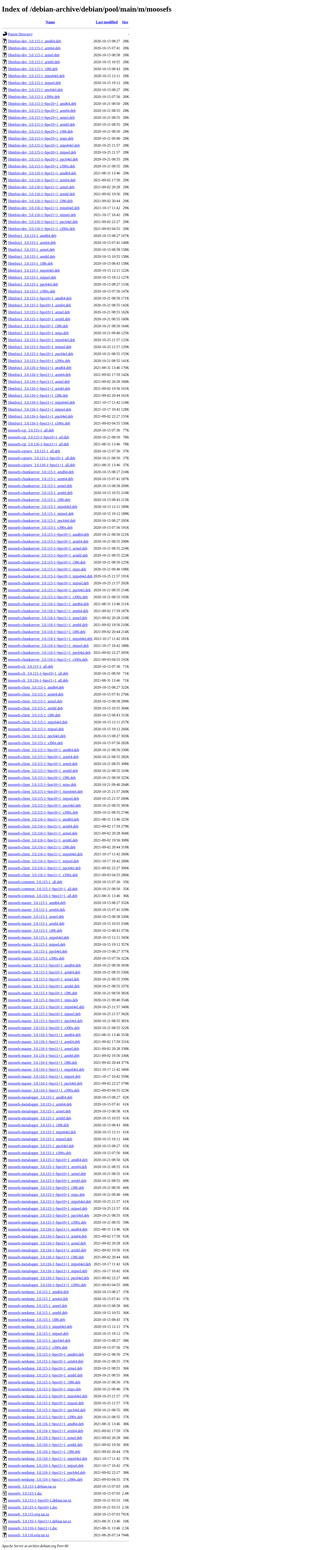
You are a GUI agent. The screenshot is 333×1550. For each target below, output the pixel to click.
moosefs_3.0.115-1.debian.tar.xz (32, 1486)
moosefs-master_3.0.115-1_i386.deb (35, 931)
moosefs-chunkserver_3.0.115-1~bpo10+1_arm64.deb (48, 541)
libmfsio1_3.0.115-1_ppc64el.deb (33, 284)
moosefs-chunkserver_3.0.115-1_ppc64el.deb (41, 521)
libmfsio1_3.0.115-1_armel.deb (31, 250)
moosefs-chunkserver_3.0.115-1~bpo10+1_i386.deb (47, 562)
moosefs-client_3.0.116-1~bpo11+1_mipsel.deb (43, 861)
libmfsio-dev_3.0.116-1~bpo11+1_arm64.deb (42, 180)
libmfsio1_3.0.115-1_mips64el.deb (34, 270)
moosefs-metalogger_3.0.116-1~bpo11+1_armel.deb (47, 1243)
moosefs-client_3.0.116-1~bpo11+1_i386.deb (42, 847)
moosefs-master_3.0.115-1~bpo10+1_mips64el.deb (46, 1007)
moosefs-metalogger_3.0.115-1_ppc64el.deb (41, 1146)
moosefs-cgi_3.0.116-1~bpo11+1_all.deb (38, 444)
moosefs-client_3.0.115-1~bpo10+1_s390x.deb (43, 812)
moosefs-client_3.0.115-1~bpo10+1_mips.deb (42, 785)
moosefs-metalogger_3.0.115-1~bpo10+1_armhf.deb (47, 1181)
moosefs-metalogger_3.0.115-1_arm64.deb (40, 1104)
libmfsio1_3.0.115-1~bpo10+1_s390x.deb (39, 361)
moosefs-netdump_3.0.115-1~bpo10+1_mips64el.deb (47, 1396)
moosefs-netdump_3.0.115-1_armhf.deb (38, 1313)
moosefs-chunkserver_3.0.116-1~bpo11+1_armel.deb (47, 618)
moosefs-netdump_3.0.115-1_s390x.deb (38, 1347)
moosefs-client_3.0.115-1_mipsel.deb (36, 729)
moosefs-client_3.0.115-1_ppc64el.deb (37, 736)
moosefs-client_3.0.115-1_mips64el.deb (38, 722)
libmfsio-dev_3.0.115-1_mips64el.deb (36, 76)
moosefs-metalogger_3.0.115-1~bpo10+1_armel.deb (47, 1174)
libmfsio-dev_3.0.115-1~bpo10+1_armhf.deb (41, 124)
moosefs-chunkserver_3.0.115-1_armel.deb (40, 486)
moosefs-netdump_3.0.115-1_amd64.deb (38, 1292)
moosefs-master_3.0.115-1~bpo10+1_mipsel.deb (44, 1014)
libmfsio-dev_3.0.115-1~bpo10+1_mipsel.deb (42, 152)
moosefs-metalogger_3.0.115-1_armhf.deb (39, 1118)
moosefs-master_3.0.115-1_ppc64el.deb (37, 951)
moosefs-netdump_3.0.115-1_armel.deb (37, 1306)
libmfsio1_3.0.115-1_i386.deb (30, 263)
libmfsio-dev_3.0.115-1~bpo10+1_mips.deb (40, 138)
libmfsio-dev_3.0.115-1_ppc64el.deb (35, 90)
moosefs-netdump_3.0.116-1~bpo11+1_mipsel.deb (45, 1466)
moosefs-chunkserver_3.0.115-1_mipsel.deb (41, 514)
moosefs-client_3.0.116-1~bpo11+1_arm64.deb (43, 826)
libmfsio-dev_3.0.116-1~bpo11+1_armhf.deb (41, 194)
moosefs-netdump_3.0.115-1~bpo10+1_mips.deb (44, 1389)
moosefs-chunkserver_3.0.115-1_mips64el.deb (42, 507)
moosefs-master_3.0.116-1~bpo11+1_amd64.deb (44, 1035)
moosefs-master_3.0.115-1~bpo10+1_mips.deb (43, 1000)
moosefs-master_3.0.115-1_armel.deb (36, 917)
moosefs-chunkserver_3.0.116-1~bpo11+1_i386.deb (46, 632)
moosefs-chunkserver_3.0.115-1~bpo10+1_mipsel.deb (48, 583)
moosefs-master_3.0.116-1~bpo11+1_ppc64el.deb (45, 1083)
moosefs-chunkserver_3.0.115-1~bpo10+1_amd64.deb (48, 534)
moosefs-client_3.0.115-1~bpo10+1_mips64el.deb (45, 792)
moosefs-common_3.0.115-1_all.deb (35, 882)
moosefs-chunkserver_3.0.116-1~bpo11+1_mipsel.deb (48, 646)
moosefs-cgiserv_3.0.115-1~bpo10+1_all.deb (41, 458)
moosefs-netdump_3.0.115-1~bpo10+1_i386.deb (44, 1382)
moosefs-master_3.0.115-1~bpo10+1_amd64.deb (44, 965)
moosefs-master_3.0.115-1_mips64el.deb (38, 937)
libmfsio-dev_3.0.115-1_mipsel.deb (34, 83)
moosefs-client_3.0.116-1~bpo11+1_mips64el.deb (45, 854)
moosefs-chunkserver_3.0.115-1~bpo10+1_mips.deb (47, 569)
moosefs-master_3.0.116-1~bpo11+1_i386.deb (42, 1063)
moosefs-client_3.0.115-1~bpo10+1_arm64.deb (43, 757)
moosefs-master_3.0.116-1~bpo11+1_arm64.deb (44, 1042)
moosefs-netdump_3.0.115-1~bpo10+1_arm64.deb (45, 1361)
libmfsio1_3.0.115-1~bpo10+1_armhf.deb (39, 319)
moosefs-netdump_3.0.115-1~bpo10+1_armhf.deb (45, 1375)
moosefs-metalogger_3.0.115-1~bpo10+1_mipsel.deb (47, 1208)
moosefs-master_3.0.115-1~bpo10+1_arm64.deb (44, 972)
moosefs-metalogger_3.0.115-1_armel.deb (39, 1111)
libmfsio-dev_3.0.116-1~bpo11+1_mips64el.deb (44, 208)
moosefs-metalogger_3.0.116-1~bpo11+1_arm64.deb (47, 1236)
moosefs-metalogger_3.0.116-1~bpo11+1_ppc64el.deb (48, 1278)
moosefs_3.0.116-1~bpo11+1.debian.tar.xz (39, 1521)
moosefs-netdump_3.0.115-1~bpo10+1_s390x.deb (45, 1417)
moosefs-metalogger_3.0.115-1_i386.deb (38, 1125)
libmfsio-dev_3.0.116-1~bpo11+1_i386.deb (40, 201)
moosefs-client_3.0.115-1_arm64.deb (35, 694)
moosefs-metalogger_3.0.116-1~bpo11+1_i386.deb (46, 1257)
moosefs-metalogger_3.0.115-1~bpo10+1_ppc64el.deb (48, 1215)
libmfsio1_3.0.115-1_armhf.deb (31, 256)
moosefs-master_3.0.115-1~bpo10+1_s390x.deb (44, 1028)
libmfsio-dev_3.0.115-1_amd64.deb (34, 41)
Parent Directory (20, 34)
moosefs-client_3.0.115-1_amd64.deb (36, 687)
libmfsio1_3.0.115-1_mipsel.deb (32, 277)
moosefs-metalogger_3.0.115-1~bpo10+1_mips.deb (46, 1195)
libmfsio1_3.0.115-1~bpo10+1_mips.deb (38, 333)
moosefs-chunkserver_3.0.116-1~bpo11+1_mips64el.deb (50, 639)
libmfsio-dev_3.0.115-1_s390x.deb (34, 97)
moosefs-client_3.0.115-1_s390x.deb (35, 743)
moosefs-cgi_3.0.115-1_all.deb (31, 430)
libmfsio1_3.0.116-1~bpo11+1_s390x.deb (39, 423)
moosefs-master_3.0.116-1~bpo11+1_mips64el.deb (46, 1069)
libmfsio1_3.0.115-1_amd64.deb (32, 236)
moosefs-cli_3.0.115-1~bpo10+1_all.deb (38, 673)
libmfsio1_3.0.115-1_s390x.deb (31, 291)
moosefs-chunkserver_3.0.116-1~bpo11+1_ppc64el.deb (49, 653)
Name (50, 22)
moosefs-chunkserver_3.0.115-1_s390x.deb (40, 527)
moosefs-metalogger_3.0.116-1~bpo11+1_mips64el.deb (49, 1264)
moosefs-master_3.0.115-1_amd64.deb (37, 903)
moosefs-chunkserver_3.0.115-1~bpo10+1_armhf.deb (48, 555)
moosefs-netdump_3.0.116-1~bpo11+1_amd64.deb (46, 1424)
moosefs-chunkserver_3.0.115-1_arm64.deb (40, 479)
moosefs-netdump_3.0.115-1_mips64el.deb (40, 1327)
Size (125, 22)
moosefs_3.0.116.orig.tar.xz (28, 1535)
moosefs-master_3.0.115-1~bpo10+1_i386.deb (42, 993)
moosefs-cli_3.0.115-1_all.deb (30, 666)
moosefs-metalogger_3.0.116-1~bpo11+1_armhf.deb (47, 1250)
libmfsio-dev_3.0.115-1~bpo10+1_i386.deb (40, 131)
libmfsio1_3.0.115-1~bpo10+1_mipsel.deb (39, 347)
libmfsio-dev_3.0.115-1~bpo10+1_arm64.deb (42, 111)
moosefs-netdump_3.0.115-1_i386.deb (36, 1320)
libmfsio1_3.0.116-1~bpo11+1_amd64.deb (39, 368)
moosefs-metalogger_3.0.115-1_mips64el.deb (42, 1132)
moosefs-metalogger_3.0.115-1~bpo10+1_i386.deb (46, 1188)
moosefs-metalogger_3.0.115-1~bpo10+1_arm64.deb (47, 1167)
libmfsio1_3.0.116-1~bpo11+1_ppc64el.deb (40, 416)
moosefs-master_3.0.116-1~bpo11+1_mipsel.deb (44, 1076)
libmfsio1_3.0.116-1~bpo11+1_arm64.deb (39, 375)
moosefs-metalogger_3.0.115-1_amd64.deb (40, 1097)
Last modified (107, 22)
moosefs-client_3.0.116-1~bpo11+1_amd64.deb (43, 819)
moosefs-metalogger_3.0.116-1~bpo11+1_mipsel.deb (47, 1271)
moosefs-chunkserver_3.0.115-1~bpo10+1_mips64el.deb (50, 576)
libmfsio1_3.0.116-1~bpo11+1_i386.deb (38, 395)
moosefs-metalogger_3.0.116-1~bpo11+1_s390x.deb (47, 1285)
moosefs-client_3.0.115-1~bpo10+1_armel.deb (42, 764)
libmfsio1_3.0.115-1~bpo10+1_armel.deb (39, 312)
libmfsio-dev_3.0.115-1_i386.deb (33, 69)
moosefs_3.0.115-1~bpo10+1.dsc (32, 1507)
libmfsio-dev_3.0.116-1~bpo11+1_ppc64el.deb (43, 222)
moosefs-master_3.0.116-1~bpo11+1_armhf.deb (43, 1056)
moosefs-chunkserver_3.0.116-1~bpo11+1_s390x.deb (48, 660)
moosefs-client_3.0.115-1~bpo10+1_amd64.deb (43, 750)
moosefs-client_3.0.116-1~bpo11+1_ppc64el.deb (44, 868)
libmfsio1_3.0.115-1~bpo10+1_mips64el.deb (41, 340)
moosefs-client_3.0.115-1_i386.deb (34, 715)
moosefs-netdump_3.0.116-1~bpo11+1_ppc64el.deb (46, 1472)
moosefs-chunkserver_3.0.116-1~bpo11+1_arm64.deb (48, 611)
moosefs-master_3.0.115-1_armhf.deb (36, 924)
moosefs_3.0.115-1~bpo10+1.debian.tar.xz (39, 1500)
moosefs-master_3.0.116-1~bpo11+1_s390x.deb (43, 1090)
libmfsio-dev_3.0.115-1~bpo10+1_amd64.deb (42, 104)
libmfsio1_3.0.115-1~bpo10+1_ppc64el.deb (40, 354)
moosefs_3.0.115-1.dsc (25, 1493)
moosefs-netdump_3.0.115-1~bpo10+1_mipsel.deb (46, 1403)
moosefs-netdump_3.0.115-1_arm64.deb (38, 1299)
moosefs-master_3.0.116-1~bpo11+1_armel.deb (43, 1049)
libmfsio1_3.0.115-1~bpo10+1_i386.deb (38, 326)
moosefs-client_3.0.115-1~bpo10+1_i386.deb (42, 778)
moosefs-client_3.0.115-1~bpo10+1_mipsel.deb (43, 798)
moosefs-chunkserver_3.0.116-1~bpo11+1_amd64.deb (48, 604)
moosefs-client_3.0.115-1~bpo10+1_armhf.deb (43, 771)
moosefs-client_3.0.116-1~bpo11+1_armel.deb (42, 833)
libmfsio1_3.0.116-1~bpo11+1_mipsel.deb (39, 409)
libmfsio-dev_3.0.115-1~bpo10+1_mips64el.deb (44, 145)
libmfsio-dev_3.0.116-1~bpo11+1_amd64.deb (42, 173)
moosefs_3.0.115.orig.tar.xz (28, 1514)
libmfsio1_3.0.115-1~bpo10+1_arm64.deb (39, 305)
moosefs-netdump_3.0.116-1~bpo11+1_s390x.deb (45, 1479)
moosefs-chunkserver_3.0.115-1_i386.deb (39, 500)
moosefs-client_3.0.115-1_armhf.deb (35, 708)
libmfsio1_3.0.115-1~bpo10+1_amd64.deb (39, 298)
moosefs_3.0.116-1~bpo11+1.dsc (32, 1528)
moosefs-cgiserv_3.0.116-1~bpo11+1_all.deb (41, 465)
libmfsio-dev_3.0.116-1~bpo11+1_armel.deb (41, 187)
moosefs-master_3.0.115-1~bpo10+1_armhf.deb (44, 986)
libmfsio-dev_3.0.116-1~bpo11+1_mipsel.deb (42, 215)
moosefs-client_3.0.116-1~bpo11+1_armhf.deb (43, 840)
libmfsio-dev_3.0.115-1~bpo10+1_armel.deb (41, 118)
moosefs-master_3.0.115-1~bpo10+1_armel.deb (43, 979)
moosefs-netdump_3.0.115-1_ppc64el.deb (39, 1340)
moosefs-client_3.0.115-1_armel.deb (35, 701)
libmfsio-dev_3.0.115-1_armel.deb (33, 55)
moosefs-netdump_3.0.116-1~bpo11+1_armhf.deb (45, 1445)
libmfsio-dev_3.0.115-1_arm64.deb (34, 48)
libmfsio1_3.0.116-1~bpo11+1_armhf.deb (39, 389)
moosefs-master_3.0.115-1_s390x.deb (36, 958)
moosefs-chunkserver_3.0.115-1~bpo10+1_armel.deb (47, 548)
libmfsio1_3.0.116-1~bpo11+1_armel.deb (39, 382)
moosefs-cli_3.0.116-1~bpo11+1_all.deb (38, 680)
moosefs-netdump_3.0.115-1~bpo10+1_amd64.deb (46, 1354)
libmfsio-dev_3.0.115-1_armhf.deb (34, 62)
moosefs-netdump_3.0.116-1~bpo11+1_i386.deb (44, 1452)
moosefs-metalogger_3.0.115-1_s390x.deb (39, 1153)
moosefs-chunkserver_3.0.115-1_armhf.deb (40, 493)
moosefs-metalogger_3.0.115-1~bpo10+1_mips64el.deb (49, 1201)
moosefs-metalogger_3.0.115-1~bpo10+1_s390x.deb (47, 1222)
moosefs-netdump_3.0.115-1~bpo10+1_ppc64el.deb (47, 1410)
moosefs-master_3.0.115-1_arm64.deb (36, 910)
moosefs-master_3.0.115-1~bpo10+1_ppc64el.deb (45, 1021)
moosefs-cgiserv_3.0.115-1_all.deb (34, 451)
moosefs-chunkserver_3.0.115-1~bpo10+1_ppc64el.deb (49, 590)
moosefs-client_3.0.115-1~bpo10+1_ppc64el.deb (44, 805)
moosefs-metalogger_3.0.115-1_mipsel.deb (40, 1139)
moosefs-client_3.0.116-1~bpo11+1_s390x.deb (43, 875)
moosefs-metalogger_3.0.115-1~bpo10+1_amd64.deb (48, 1160)
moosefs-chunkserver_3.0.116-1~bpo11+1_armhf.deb (48, 625)
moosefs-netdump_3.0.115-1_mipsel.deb (38, 1334)
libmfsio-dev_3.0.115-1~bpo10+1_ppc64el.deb (43, 159)
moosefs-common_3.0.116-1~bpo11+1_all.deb (42, 896)
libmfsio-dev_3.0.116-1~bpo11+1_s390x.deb (41, 229)
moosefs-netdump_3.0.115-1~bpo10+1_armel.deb (45, 1368)
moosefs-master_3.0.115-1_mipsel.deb (36, 944)
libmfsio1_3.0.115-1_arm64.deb (32, 243)
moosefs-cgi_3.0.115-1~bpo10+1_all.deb (38, 437)
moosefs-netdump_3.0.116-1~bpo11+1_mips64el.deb (47, 1459)
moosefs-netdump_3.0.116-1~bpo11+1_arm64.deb (45, 1431)
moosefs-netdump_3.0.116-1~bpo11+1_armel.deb (45, 1438)
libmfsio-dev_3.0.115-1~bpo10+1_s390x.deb (41, 166)
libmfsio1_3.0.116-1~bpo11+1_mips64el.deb (41, 402)
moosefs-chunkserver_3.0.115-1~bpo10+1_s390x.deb (48, 597)
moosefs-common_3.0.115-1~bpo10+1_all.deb (42, 889)
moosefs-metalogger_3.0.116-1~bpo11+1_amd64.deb (47, 1229)
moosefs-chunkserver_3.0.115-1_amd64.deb (41, 472)
